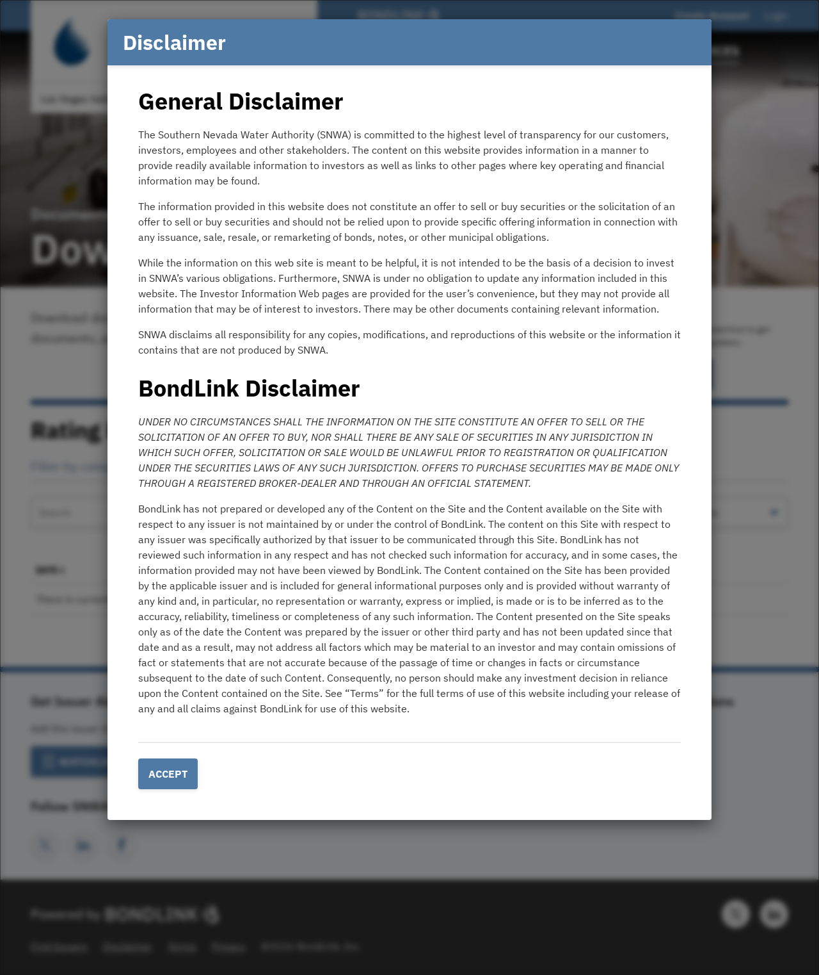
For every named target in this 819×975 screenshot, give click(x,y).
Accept (167, 773)
